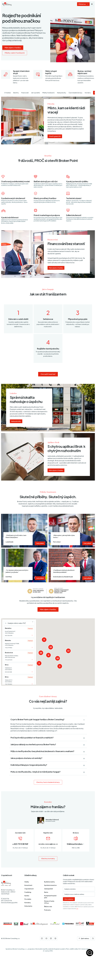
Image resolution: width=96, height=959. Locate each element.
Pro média (27, 899)
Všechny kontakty (48, 858)
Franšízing (27, 892)
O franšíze (7, 93)
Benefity (16, 93)
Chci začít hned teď (48, 374)
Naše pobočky (61, 93)
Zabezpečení (48, 889)
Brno (7, 665)
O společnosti (29, 889)
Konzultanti (28, 885)
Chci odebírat (68, 899)
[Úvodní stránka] (7, 4)
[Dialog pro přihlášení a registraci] (83, 4)
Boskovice (9, 653)
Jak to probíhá (35, 93)
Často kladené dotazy (75, 93)
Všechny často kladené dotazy (48, 782)
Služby (26, 882)
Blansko (8, 640)
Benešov (8, 628)
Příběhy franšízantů (48, 93)
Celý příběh (40, 543)
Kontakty (88, 93)
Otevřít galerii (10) (55, 136)
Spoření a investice (50, 885)
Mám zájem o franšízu (13, 48)
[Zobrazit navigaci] (92, 4)
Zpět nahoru (84, 938)
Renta (46, 892)
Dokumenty (28, 906)
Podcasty (47, 910)
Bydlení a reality (49, 882)
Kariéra (26, 895)
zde (77, 908)
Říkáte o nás (48, 906)
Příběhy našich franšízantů (15, 53)
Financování (25, 93)
